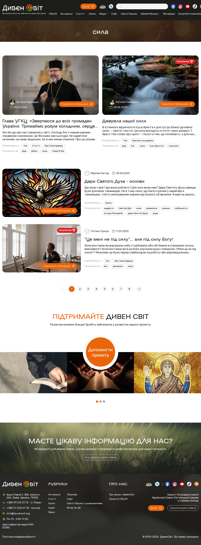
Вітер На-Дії (74, 507)
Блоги (92, 13)
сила (44, 151)
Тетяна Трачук (100, 231)
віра (24, 151)
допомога (118, 266)
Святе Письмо (129, 13)
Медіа (103, 13)
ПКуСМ (53, 13)
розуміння (151, 208)
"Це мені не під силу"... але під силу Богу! (128, 238)
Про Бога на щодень (142, 140)
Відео (51, 512)
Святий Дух (125, 208)
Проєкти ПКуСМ (118, 499)
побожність (181, 208)
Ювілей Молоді (150, 13)
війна (34, 151)
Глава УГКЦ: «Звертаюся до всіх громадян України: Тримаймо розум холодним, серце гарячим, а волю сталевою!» (48, 123)
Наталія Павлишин (27, 102)
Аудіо (51, 507)
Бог (133, 146)
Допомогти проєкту (100, 352)
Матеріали (169, 13)
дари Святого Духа (138, 213)
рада (155, 213)
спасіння (173, 146)
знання (166, 208)
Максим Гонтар (100, 173)
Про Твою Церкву (54, 146)
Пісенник (72, 494)
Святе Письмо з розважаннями (84, 503)
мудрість (109, 208)
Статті (81, 13)
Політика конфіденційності (19, 536)
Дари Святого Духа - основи (114, 180)
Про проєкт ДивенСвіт (122, 494)
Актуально (66, 13)
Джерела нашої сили (124, 120)
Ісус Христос (157, 146)
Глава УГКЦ (58, 151)
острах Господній (113, 213)
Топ (25, 146)
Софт (114, 13)
